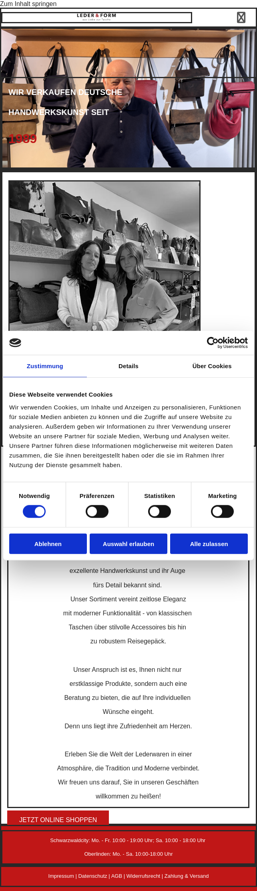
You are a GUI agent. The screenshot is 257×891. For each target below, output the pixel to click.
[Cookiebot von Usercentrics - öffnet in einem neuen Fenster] (213, 343)
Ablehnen (48, 543)
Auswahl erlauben (128, 543)
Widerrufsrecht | (145, 876)
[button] (58, 819)
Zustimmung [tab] (45, 366)
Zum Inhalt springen (28, 3)
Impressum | (63, 876)
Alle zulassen (209, 543)
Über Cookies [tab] (212, 366)
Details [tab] (128, 366)
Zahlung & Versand (187, 876)
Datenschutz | (94, 876)
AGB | (118, 876)
